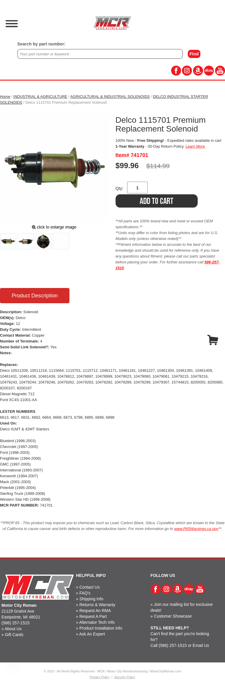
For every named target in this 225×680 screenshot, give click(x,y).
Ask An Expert (92, 634)
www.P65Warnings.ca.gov (196, 528)
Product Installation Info (100, 628)
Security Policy (124, 677)
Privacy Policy (100, 677)
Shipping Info (91, 599)
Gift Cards (14, 634)
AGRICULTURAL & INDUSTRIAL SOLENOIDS (110, 96)
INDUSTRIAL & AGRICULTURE (40, 96)
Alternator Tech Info (97, 622)
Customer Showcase (173, 616)
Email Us (201, 645)
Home (5, 96)
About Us (13, 628)
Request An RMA (95, 610)
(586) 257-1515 (15, 623)
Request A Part (93, 616)
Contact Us (89, 587)
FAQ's (85, 593)
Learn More (195, 146)
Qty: (119, 188)
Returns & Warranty (97, 604)
